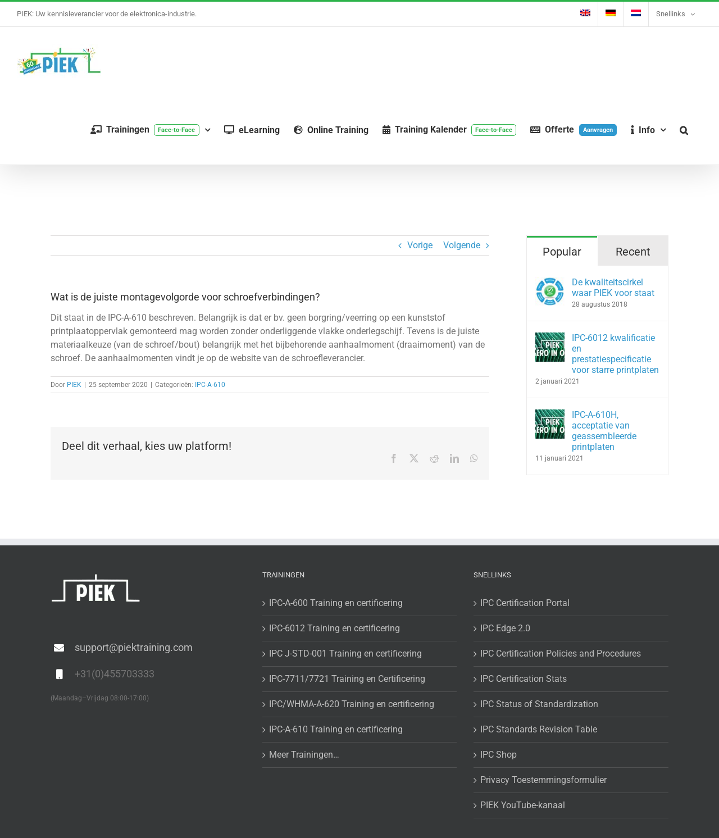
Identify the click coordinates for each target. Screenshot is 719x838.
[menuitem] (585, 14)
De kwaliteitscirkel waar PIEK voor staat (613, 287)
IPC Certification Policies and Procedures (560, 653)
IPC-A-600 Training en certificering (336, 603)
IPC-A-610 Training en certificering (336, 729)
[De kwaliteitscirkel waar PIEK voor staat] (550, 283)
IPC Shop (498, 754)
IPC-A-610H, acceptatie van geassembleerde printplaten (604, 430)
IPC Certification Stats (523, 678)
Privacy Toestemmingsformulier (543, 780)
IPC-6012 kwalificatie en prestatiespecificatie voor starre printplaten (615, 354)
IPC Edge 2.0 (505, 628)
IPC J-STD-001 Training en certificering (345, 653)
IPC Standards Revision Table (538, 729)
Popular (562, 251)
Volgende (461, 245)
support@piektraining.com (134, 647)
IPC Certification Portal (525, 603)
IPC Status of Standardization (539, 704)
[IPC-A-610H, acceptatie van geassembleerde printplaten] (550, 416)
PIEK (74, 385)
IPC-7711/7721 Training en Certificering (347, 678)
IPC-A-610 (210, 385)
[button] (684, 130)
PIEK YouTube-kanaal (522, 805)
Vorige (420, 245)
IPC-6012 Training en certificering (334, 628)
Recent (633, 251)
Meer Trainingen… (304, 754)
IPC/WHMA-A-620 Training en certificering (351, 704)
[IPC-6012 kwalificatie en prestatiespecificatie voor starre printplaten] (550, 339)
